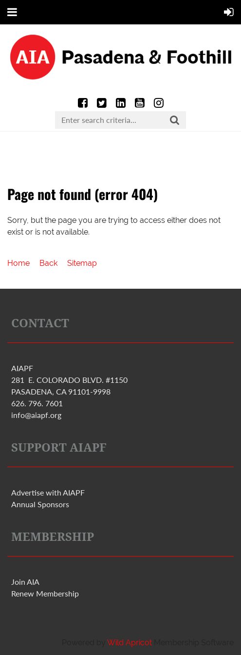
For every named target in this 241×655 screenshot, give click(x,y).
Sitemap (82, 263)
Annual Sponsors (40, 504)
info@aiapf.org (36, 414)
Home (18, 263)
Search (175, 120)
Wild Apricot (129, 642)
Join (25, 581)
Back (48, 263)
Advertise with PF (48, 492)
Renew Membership (45, 593)
